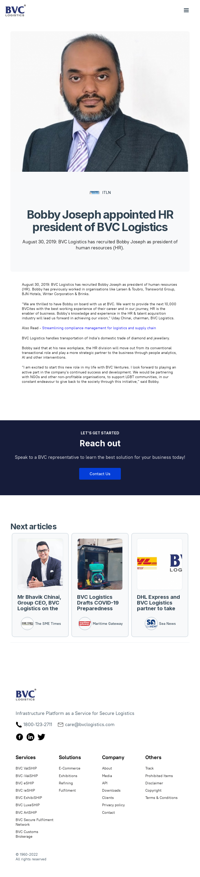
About (107, 768)
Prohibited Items (159, 775)
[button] (186, 10)
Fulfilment (67, 790)
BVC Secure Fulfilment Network (34, 822)
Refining (66, 783)
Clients (108, 797)
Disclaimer (154, 783)
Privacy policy (113, 805)
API (105, 783)
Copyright (153, 790)
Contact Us (100, 473)
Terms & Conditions (161, 797)
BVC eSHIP (25, 783)
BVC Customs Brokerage (27, 834)
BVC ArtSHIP (26, 812)
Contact (108, 812)
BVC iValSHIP (27, 775)
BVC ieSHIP (25, 790)
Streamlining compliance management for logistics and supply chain (99, 328)
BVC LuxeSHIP (28, 805)
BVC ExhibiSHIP (29, 797)
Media (107, 775)
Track (149, 768)
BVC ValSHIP (26, 768)
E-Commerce (69, 768)
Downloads (111, 790)
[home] (15, 10)
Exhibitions (68, 775)
